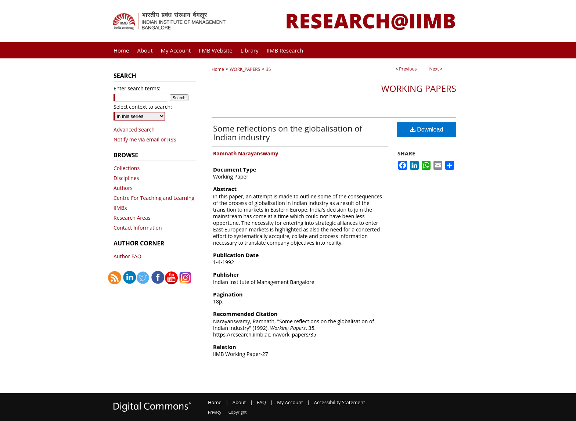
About (239, 402)
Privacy (214, 412)
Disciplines (126, 177)
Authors (123, 187)
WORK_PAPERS (245, 69)
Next (434, 69)
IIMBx (120, 207)
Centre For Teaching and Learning (154, 197)
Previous (408, 69)
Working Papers (418, 88)
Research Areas (132, 217)
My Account (290, 402)
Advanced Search (134, 129)
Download (426, 129)
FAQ (261, 402)
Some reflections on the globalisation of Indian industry (287, 133)
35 (268, 69)
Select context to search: (143, 106)
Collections (127, 168)
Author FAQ (127, 256)
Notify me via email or (145, 139)
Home (218, 69)
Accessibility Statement (339, 402)
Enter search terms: (137, 88)
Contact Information (138, 227)
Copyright (237, 412)
